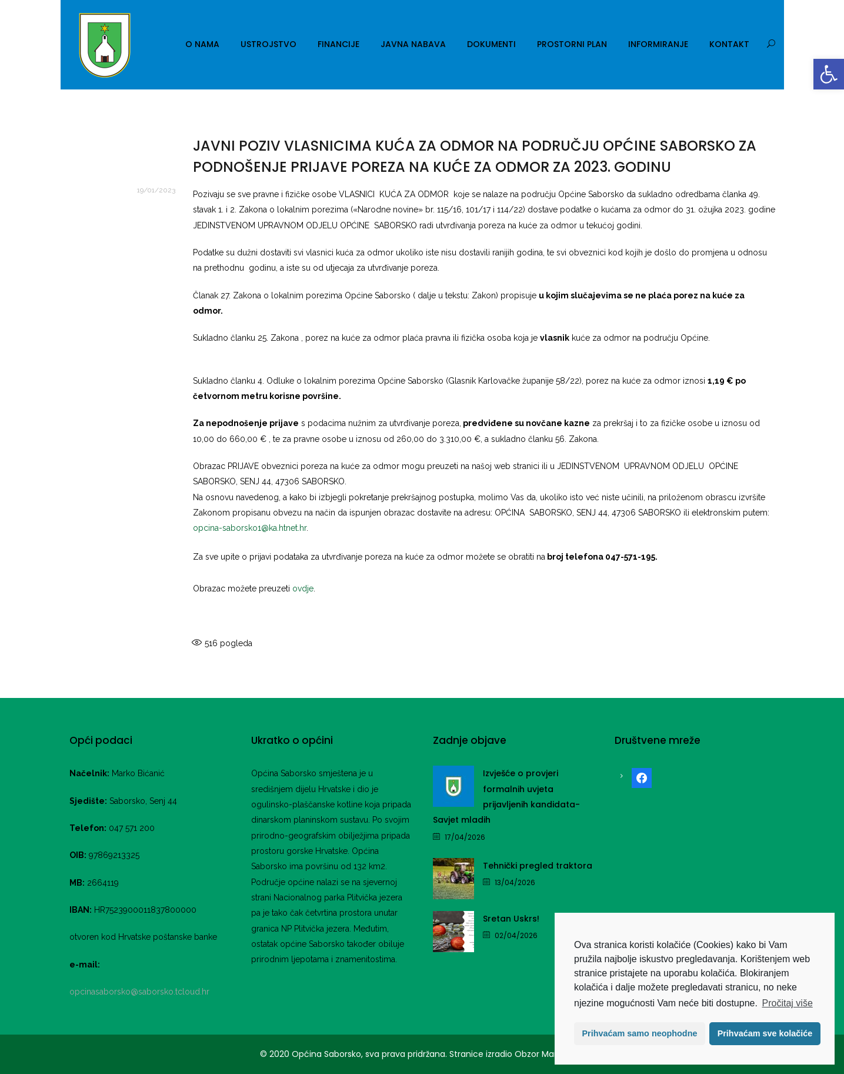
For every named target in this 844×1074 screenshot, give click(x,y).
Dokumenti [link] (491, 44)
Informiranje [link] (658, 44)
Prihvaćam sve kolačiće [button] (765, 1033)
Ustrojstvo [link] (268, 44)
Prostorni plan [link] (572, 44)
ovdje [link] (302, 588)
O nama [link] (202, 44)
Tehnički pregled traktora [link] (537, 866)
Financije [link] (338, 44)
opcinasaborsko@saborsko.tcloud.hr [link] (139, 991)
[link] (828, 74)
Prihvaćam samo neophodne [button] (640, 1033)
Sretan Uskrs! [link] (511, 919)
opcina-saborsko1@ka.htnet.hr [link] (249, 528)
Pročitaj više (787, 1003)
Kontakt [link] (729, 44)
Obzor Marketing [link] (548, 1054)
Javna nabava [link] (413, 44)
